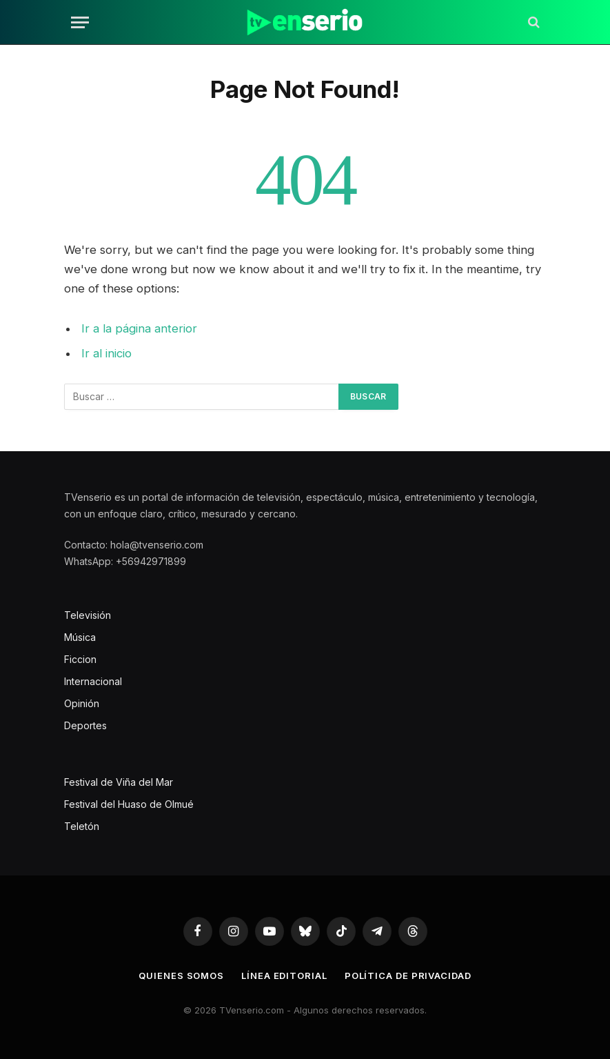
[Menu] (80, 22)
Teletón (81, 826)
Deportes (85, 725)
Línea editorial (284, 975)
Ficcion (80, 659)
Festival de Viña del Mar (118, 782)
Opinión (81, 703)
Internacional (93, 681)
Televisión (87, 615)
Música (80, 637)
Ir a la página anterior (139, 328)
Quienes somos (181, 975)
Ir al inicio (106, 353)
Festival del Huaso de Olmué (129, 804)
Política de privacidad (408, 975)
